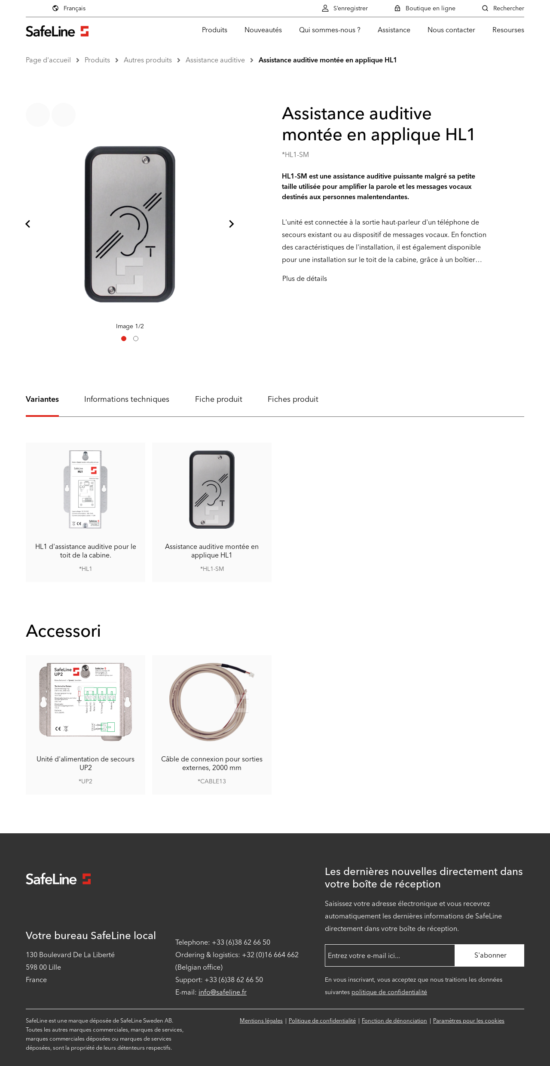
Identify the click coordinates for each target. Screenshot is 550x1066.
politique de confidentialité (389, 992)
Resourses (508, 30)
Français (69, 8)
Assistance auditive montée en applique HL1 (328, 60)
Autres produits (148, 60)
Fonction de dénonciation (394, 1020)
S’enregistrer (344, 8)
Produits (214, 30)
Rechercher (502, 8)
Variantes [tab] (42, 399)
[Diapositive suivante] (231, 224)
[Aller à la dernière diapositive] (28, 224)
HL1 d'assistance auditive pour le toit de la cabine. (85, 550)
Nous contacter (451, 30)
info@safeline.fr (223, 992)
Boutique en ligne (424, 8)
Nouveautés (263, 30)
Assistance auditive (215, 60)
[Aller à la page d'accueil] (57, 30)
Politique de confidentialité (322, 1020)
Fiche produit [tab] (218, 399)
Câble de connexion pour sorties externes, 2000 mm (212, 763)
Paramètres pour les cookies (468, 1020)
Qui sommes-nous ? (330, 30)
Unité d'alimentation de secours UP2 (85, 763)
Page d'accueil (48, 60)
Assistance (394, 30)
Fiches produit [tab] (293, 399)
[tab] (123, 338)
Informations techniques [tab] (126, 399)
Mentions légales (261, 1020)
